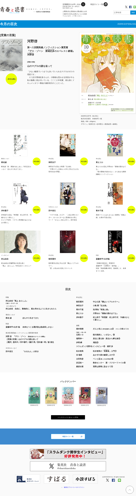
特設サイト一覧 (68, 436)
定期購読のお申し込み (72, 6)
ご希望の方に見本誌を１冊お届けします (75, 11)
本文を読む (12, 79)
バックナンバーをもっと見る (68, 417)
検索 (133, 12)
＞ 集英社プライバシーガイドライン (72, 487)
